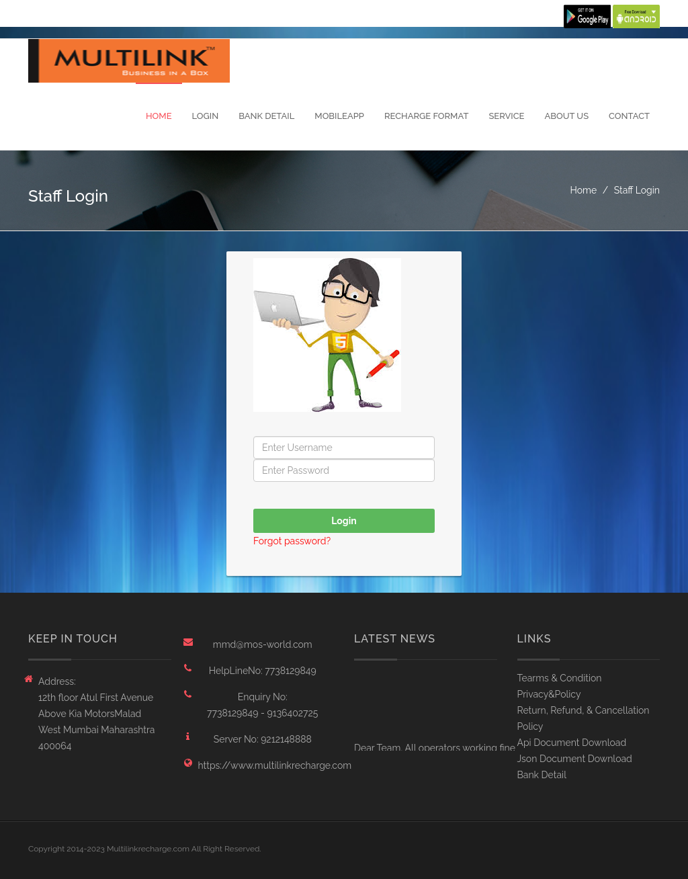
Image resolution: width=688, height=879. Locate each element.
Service (506, 116)
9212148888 (286, 739)
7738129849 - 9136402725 (262, 713)
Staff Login (637, 190)
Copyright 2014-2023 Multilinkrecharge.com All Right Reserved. (144, 848)
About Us (566, 116)
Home (159, 116)
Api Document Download (572, 742)
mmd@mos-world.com (262, 644)
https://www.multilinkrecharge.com (263, 765)
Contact (629, 116)
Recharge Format (426, 116)
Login (205, 116)
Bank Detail (266, 116)
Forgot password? (292, 541)
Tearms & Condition (559, 678)
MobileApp (339, 116)
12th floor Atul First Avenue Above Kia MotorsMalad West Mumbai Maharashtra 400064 (96, 721)
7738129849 (290, 670)
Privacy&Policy (549, 694)
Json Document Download (574, 758)
